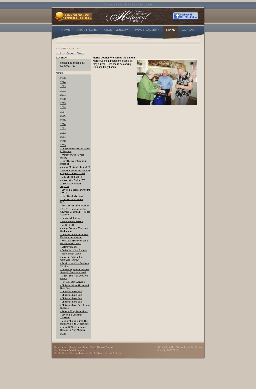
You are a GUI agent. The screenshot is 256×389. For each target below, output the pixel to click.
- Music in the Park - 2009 (72, 180)
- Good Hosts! (67, 225)
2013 (63, 128)
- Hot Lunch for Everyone (72, 282)
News (101, 347)
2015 (63, 120)
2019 (63, 103)
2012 (63, 132)
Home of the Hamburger (74, 353)
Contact (109, 347)
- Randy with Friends (70, 218)
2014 (63, 124)
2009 (63, 145)
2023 (63, 86)
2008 (63, 334)
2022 (63, 90)
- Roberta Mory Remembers (74, 311)
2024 (63, 82)
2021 (63, 94)
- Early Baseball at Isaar (72, 196)
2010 (63, 141)
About (64, 347)
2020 (63, 99)
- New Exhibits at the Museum (75, 205)
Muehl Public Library (72, 350)
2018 (63, 107)
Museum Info (75, 347)
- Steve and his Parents (71, 221)
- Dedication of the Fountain (73, 250)
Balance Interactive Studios (189, 347)
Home (57, 347)
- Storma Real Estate (70, 253)
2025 (63, 78)
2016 (63, 116)
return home (61, 48)
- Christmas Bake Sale (71, 291)
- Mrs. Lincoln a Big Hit (71, 177)
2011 (63, 137)
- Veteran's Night (68, 247)
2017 (63, 111)
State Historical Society (108, 353)
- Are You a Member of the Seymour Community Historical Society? (75, 212)
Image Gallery (90, 347)
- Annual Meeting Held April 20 (75, 167)
